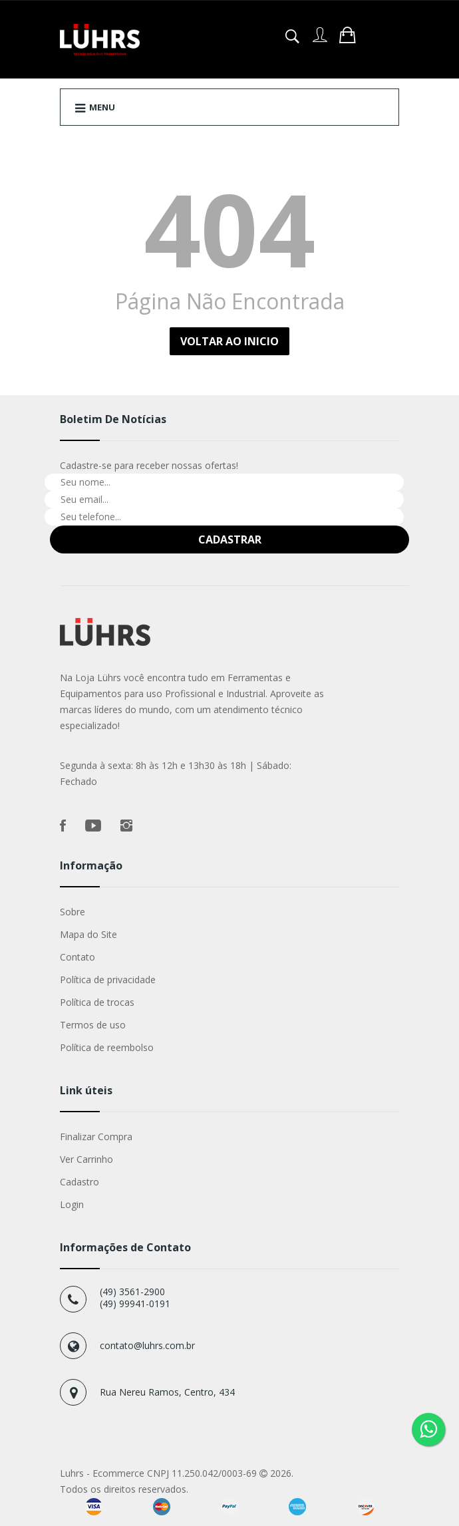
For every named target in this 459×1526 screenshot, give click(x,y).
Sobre (72, 911)
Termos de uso (93, 1024)
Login (72, 1204)
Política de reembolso (107, 1047)
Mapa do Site (88, 934)
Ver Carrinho (86, 1159)
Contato (77, 957)
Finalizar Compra (96, 1136)
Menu (95, 107)
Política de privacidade (108, 979)
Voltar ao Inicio (229, 341)
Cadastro (79, 1181)
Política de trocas (97, 1002)
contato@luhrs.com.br (147, 1345)
